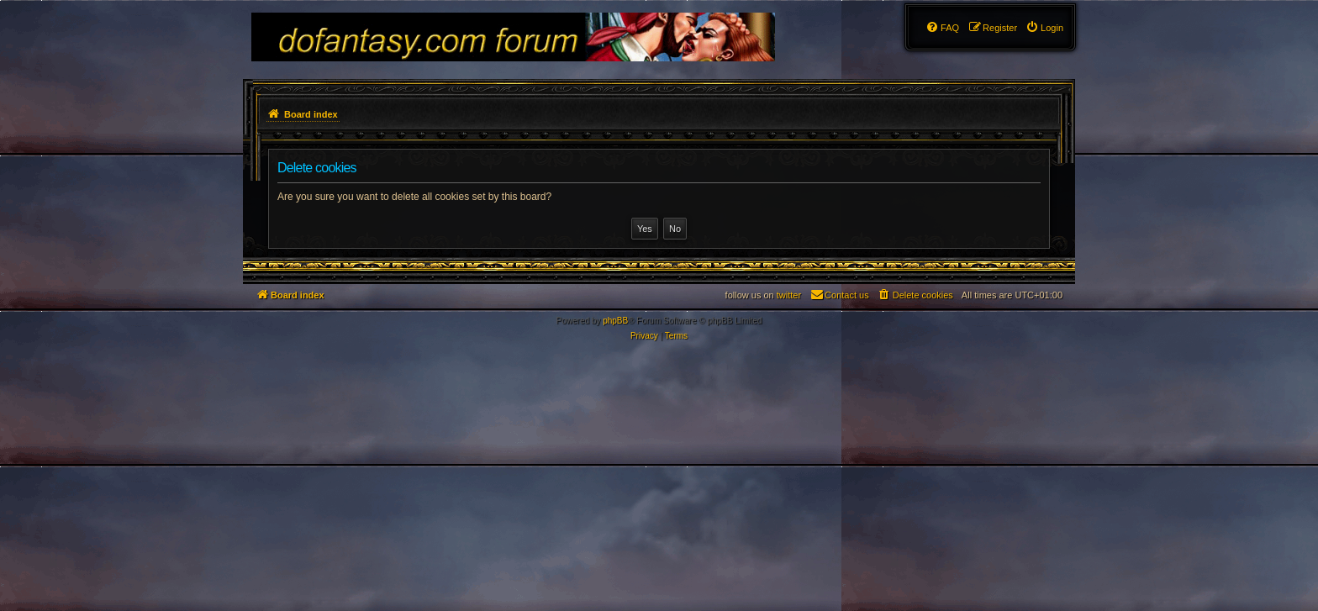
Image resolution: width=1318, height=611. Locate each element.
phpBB (615, 320)
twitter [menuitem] (789, 295)
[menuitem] (1044, 28)
